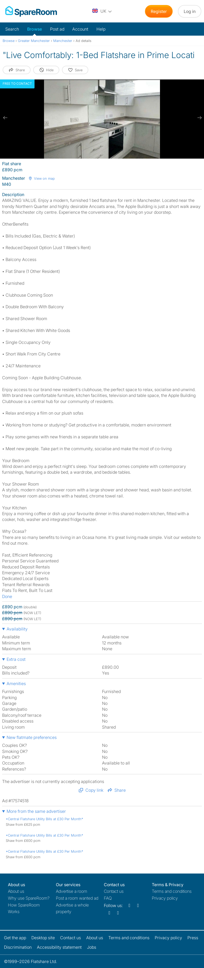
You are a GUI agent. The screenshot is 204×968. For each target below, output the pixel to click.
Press (192, 937)
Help (100, 29)
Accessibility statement (59, 947)
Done (7, 596)
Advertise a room (71, 891)
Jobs (91, 947)
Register (159, 11)
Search (12, 29)
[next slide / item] (198, 118)
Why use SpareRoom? (29, 898)
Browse (34, 29)
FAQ (108, 898)
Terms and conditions (172, 891)
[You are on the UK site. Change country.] (102, 11)
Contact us (114, 891)
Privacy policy (165, 898)
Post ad (57, 29)
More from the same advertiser (36, 811)
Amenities (16, 683)
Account (80, 29)
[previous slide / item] (5, 118)
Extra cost (16, 659)
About (16, 891)
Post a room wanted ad (77, 898)
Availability (17, 629)
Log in (190, 11)
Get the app (15, 937)
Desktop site (43, 937)
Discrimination (18, 947)
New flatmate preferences (32, 737)
